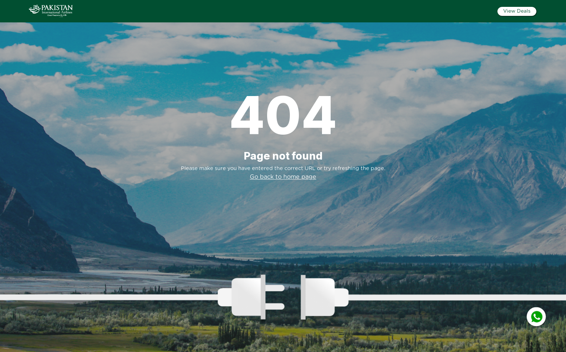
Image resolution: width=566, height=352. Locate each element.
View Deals (517, 11)
